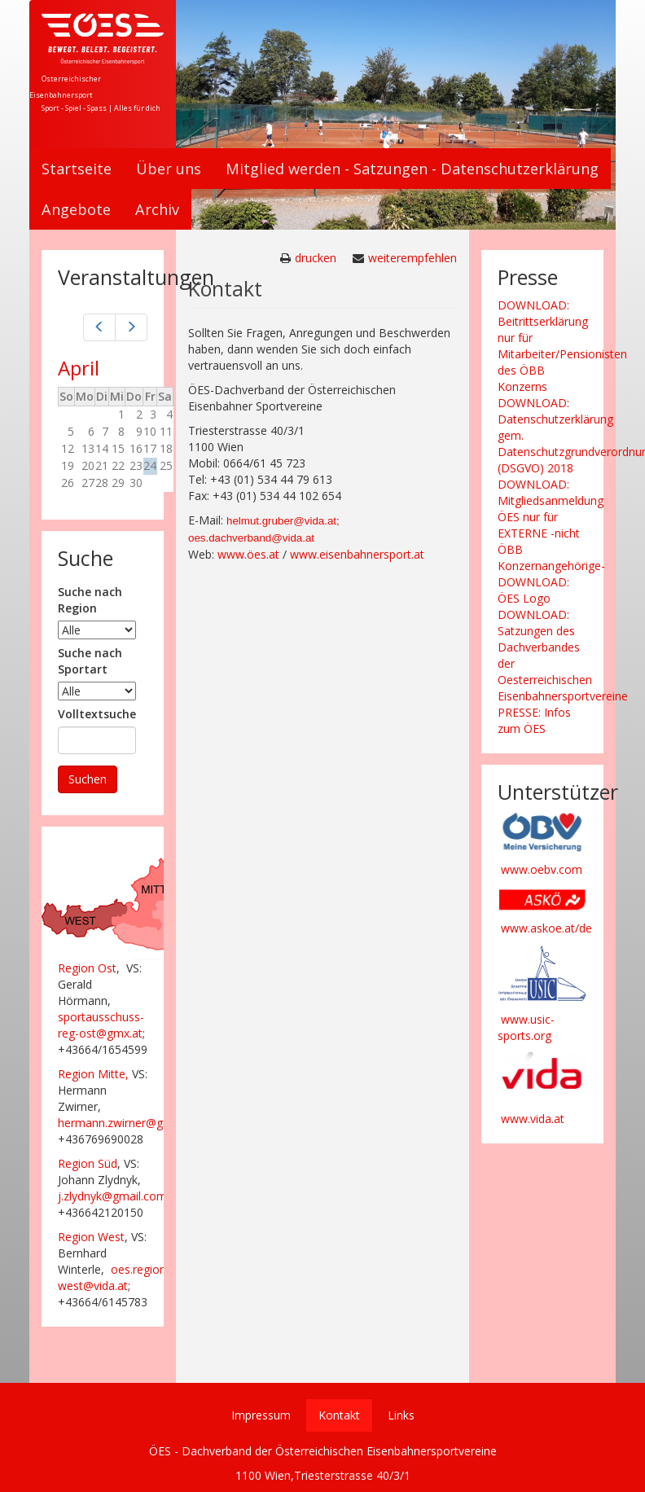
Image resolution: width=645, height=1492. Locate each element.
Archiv (157, 209)
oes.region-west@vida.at (114, 1277)
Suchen (87, 779)
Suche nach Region (90, 600)
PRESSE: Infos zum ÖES (534, 720)
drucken (315, 257)
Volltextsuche (97, 714)
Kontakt (339, 1415)
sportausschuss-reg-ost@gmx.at (101, 1025)
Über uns (168, 168)
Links (401, 1415)
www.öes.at (248, 554)
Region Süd (87, 1163)
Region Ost (87, 968)
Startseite (77, 168)
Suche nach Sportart (90, 661)
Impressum (261, 1415)
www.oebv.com (541, 869)
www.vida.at (532, 1118)
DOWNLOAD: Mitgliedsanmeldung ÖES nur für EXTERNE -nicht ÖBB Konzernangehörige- (551, 524)
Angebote (76, 209)
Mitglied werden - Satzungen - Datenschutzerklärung (412, 168)
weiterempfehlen (412, 257)
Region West (91, 1236)
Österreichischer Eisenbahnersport (65, 86)
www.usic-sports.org (526, 1027)
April (78, 367)
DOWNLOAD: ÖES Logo (533, 590)
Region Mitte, (93, 1074)
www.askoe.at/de (546, 928)
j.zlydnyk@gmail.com (112, 1196)
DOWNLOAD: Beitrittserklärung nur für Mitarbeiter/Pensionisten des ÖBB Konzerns (562, 345)
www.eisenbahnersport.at (357, 554)
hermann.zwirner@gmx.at (125, 1122)
